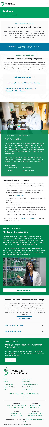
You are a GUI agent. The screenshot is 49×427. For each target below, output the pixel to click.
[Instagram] (23, 397)
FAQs (5, 379)
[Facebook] (21, 397)
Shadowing (37, 46)
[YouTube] (27, 397)
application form (19, 195)
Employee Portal (27, 379)
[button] (42, 4)
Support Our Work (9, 387)
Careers (6, 381)
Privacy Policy (26, 381)
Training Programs (12, 46)
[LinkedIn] (25, 397)
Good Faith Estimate (28, 387)
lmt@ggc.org (35, 218)
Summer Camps (21, 47)
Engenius (25, 424)
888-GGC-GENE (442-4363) (30, 394)
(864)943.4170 (25, 218)
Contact (29, 47)
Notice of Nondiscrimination (30, 384)
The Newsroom (8, 384)
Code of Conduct (27, 389)
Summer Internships (26, 46)
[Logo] (8, 3)
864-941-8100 (14, 394)
